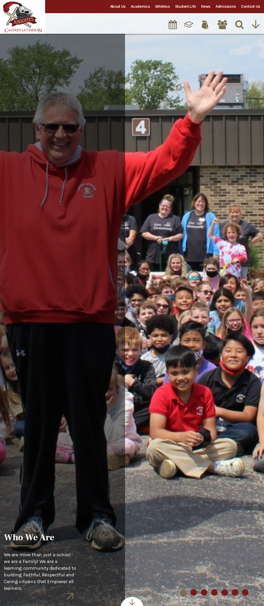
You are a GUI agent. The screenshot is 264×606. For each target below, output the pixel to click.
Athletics (162, 6)
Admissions (226, 6)
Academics (140, 6)
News (205, 6)
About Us (118, 6)
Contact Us (250, 6)
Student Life (185, 6)
